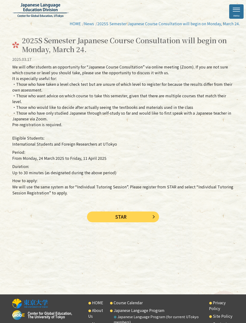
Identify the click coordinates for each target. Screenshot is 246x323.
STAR (120, 216)
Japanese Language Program (139, 310)
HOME (75, 23)
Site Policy (222, 316)
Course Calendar (128, 302)
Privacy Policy (217, 305)
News (89, 23)
